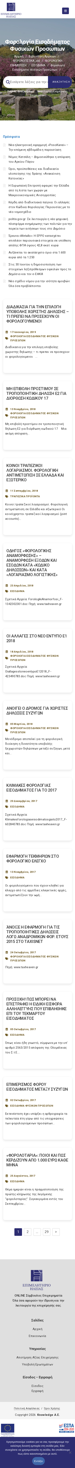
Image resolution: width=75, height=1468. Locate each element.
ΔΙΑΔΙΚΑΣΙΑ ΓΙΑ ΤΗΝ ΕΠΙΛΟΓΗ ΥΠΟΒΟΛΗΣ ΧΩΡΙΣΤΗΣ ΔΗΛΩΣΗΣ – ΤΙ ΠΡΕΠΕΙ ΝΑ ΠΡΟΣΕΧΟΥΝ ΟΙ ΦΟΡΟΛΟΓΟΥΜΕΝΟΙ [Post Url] (37, 314)
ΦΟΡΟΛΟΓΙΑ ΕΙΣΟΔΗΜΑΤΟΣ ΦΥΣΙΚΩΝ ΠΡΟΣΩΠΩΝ (34, 338)
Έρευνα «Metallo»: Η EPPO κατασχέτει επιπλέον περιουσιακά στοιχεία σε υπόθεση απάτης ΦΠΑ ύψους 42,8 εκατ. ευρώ (40, 240)
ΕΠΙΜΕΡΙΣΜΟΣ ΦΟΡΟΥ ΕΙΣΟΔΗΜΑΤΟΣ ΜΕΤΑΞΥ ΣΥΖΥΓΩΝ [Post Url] (37, 1087)
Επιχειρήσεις (38, 95)
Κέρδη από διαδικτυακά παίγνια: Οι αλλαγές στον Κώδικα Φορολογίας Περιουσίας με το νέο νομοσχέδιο (39, 207)
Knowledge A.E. (48, 1415)
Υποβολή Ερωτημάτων (37, 1364)
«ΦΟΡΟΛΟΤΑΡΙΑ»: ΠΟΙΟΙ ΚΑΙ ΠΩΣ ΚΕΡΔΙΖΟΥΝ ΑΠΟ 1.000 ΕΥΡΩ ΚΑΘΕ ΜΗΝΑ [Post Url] (37, 1160)
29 (47, 1232)
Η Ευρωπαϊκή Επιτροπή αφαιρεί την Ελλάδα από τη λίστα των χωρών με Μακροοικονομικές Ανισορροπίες (39, 190)
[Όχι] (70, 1454)
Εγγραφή (37, 1391)
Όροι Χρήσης (52, 1408)
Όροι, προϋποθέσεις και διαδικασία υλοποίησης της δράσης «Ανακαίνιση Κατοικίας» (34, 173)
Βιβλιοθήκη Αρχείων (42, 56)
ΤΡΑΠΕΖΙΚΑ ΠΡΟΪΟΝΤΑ (25, 496)
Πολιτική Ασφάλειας (27, 1408)
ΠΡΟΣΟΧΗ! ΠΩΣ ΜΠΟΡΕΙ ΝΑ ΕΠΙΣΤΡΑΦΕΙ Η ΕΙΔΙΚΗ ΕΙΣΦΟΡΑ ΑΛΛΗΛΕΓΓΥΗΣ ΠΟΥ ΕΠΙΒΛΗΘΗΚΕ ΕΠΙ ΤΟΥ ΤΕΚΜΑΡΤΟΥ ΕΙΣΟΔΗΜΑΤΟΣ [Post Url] (36, 1009)
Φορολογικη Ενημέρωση (52, 91)
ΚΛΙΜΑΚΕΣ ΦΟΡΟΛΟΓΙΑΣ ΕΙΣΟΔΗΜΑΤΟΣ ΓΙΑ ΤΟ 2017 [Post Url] (31, 788)
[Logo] (37, 1281)
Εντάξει (38, 1461)
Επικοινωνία (37, 1336)
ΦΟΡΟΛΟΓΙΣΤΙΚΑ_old (26, 60)
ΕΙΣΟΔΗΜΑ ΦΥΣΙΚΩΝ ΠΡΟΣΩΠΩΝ (31, 1105)
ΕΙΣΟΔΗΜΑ (38, 65)
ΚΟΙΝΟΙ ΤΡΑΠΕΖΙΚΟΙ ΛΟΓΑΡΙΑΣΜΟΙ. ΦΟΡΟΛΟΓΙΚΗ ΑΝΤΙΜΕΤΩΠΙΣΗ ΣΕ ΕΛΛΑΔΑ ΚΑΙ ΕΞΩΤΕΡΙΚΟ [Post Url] (35, 472)
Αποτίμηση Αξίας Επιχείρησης (37, 1357)
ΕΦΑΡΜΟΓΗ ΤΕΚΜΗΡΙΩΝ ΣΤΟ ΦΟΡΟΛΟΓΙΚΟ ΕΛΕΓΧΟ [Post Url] (32, 858)
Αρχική (19, 56)
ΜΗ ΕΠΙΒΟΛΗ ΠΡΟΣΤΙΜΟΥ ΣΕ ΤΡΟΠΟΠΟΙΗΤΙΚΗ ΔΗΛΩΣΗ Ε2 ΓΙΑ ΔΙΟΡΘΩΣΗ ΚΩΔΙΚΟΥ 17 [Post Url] (36, 393)
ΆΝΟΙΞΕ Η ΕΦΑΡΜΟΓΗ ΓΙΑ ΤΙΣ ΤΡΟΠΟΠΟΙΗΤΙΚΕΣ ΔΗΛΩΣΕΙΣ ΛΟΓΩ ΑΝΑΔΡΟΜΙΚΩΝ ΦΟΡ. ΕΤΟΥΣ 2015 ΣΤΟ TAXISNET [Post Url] (37, 934)
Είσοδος (37, 1386)
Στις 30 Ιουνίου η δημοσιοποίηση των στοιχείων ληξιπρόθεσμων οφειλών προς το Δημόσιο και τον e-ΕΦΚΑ (40, 269)
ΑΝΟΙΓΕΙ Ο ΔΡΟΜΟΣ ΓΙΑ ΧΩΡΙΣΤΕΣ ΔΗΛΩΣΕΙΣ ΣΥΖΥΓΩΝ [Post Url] (37, 710)
